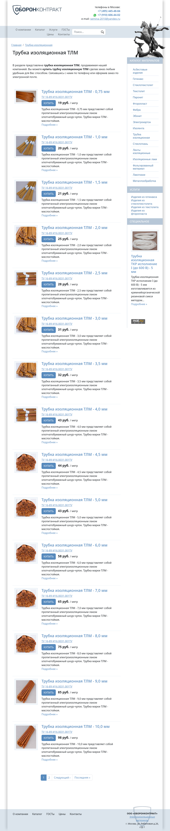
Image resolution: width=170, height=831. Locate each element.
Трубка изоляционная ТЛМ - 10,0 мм (76, 726)
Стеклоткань (140, 143)
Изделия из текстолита (145, 207)
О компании (23, 29)
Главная (16, 45)
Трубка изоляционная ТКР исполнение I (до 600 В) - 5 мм (144, 264)
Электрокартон (142, 122)
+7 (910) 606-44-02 (109, 15)
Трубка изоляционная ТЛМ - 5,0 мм (74, 499)
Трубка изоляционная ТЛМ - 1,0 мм (74, 136)
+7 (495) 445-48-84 (109, 11)
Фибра (137, 109)
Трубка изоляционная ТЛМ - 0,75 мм (76, 91)
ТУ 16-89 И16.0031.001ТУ (57, 97)
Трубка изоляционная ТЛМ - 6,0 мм (74, 545)
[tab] (145, 71)
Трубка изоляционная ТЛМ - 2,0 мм (74, 227)
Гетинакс (138, 79)
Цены (50, 34)
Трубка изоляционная (38, 45)
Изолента (138, 128)
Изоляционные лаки (145, 159)
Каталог (40, 29)
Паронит (138, 97)
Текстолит (139, 91)
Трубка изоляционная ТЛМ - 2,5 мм (74, 272)
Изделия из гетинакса (144, 197)
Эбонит (137, 116)
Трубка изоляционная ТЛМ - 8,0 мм (74, 635)
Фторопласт (140, 103)
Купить (49, 103)
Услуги (53, 29)
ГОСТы (66, 29)
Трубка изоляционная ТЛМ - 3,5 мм (74, 363)
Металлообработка (144, 181)
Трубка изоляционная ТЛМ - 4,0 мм (74, 409)
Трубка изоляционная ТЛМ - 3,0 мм (74, 318)
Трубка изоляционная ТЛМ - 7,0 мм (74, 590)
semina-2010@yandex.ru (105, 19)
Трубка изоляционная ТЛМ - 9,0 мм (74, 681)
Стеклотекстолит (143, 85)
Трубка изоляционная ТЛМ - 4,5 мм (74, 454)
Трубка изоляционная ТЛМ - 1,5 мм (74, 182)
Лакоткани (139, 174)
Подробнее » (50, 124)
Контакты (64, 34)
